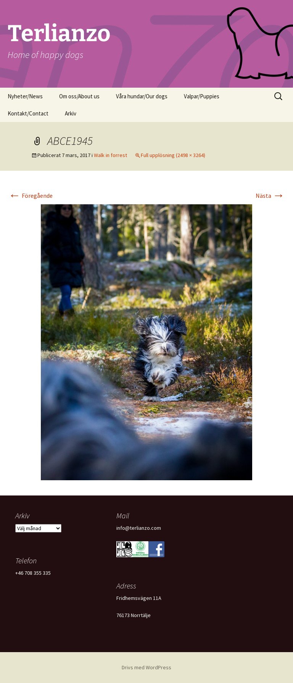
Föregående (30, 195)
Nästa (270, 195)
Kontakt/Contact (28, 113)
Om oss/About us (79, 96)
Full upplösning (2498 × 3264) (173, 155)
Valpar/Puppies (201, 96)
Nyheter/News (25, 96)
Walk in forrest (110, 155)
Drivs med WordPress (146, 667)
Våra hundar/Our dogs (141, 96)
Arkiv (70, 113)
